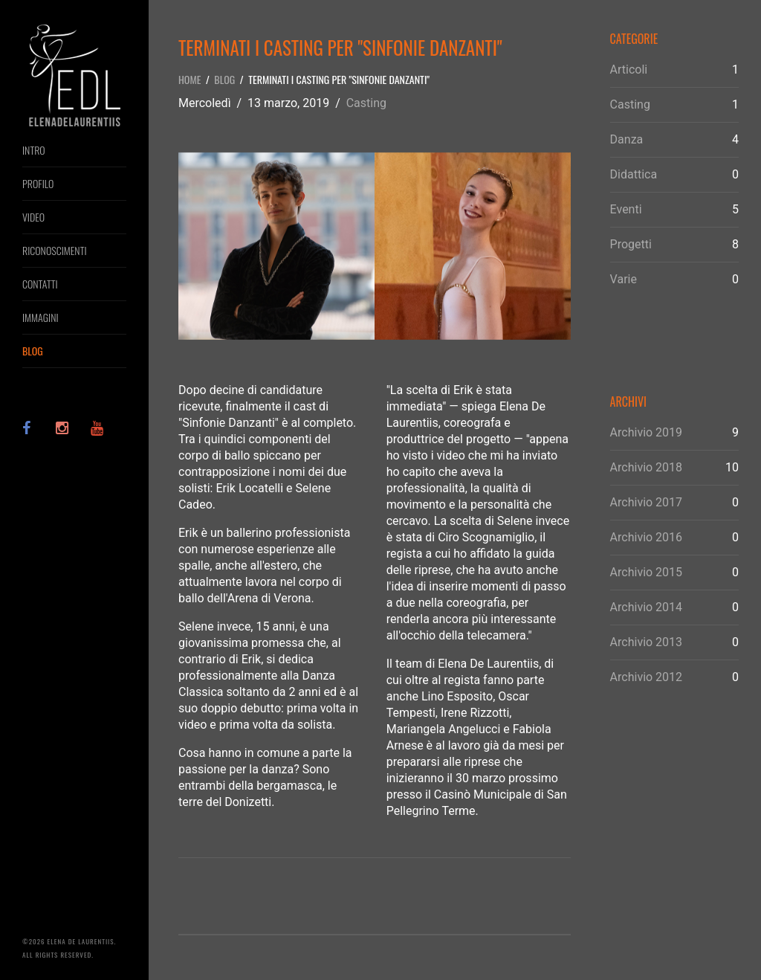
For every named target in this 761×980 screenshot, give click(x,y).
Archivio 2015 (646, 572)
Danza (627, 139)
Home (189, 79)
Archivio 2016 (646, 537)
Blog (224, 79)
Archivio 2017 (646, 502)
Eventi (626, 209)
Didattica (634, 174)
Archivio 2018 (646, 467)
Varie (623, 279)
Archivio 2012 (646, 677)
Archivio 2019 (646, 432)
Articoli (629, 69)
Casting (366, 103)
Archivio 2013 (646, 642)
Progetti (631, 244)
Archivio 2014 (646, 607)
